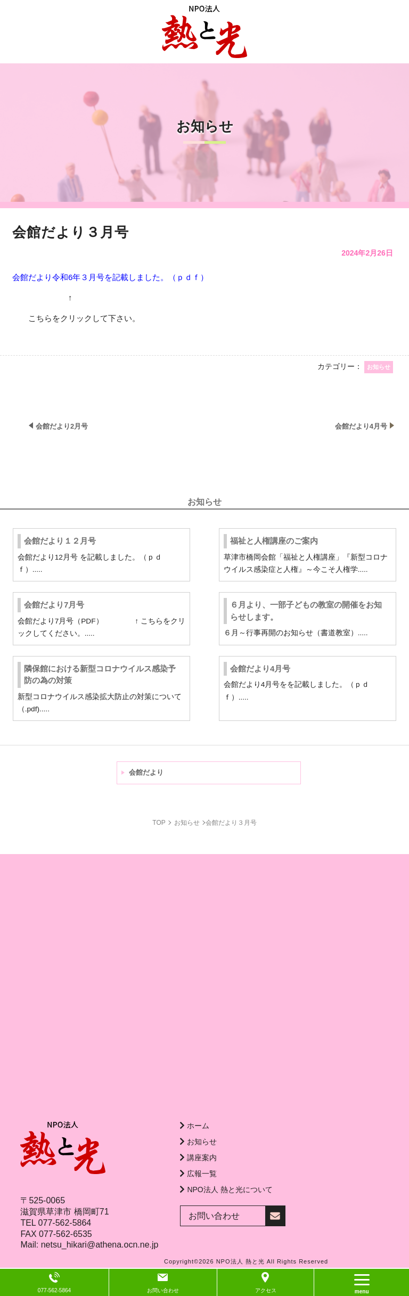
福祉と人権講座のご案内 (274, 540)
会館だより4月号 (260, 668)
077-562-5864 (65, 1222)
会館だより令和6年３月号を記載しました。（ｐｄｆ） (110, 277)
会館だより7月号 (54, 604)
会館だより (146, 772)
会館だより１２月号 (60, 540)
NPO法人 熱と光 (240, 1261)
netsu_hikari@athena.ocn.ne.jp (100, 1244)
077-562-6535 (65, 1233)
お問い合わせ (163, 1290)
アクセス (265, 1290)
